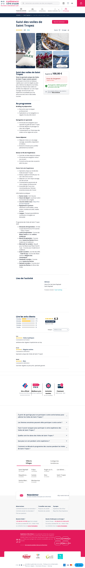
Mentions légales (30, 566)
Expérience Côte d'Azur (59, 508)
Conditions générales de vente (33, 564)
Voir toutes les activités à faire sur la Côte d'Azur (36, 545)
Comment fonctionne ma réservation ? (26, 508)
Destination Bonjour (41, 566)
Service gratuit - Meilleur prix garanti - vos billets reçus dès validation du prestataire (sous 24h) (57, 86)
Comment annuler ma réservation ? (25, 511)
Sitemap (50, 566)
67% (36, 321)
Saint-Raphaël (26, 15)
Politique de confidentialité (50, 564)
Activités (18, 15)
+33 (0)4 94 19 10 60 (21, 521)
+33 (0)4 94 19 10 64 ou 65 (61, 521)
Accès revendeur (60, 543)
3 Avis (28, 30)
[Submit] (24, 3)
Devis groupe (67, 538)
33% (36, 319)
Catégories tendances (54, 462)
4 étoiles (18, 321)
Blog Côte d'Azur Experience (60, 511)
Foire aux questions (21, 513)
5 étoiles (18, 319)
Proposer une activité (43, 508)
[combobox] (40, 3)
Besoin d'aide (67, 543)
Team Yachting (58, 290)
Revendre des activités (44, 511)
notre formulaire (33, 526)
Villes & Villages (29, 462)
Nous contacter (56, 92)
